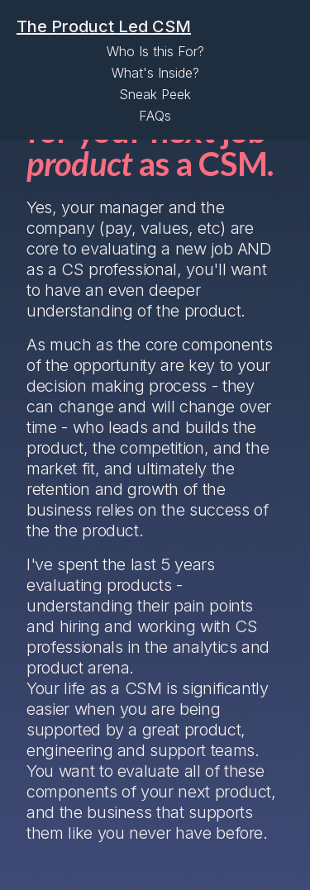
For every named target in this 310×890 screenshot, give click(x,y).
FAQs (155, 115)
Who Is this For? (155, 51)
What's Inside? (155, 72)
